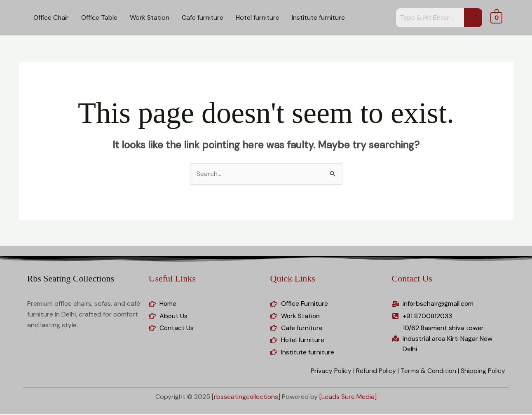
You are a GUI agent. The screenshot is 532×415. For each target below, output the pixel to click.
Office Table (99, 17)
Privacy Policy (329, 371)
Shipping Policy (482, 371)
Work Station (149, 17)
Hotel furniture (257, 17)
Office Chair (51, 17)
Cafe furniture (202, 17)
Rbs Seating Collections (70, 278)
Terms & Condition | (429, 371)
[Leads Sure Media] (348, 397)
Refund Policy (374, 371)
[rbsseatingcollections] (246, 397)
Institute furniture (318, 17)
